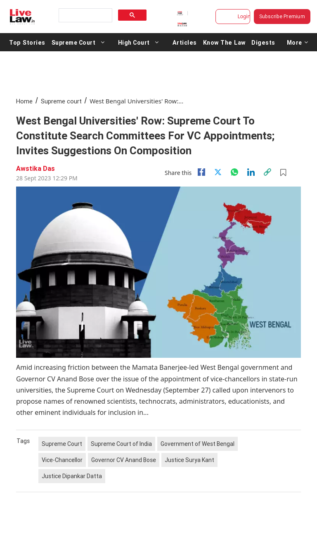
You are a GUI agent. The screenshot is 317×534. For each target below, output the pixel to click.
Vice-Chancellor (62, 460)
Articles (183, 42)
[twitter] (218, 172)
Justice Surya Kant (189, 460)
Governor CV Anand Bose (123, 460)
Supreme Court (72, 42)
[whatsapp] (234, 172)
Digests (260, 42)
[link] (267, 172)
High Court (133, 42)
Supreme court (61, 101)
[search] (84, 15)
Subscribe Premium (282, 16)
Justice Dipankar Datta (72, 476)
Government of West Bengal (197, 444)
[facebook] (201, 172)
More (294, 42)
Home (24, 101)
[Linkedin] (251, 172)
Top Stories (26, 42)
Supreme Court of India (121, 444)
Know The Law (221, 42)
